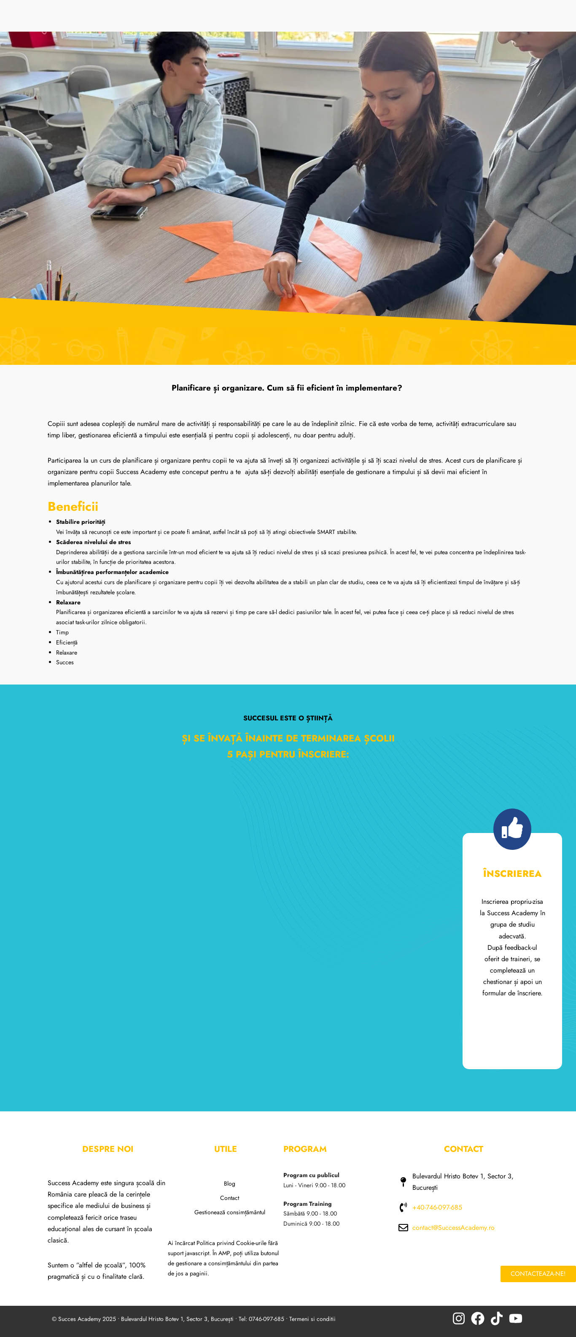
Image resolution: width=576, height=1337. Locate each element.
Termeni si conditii (312, 1319)
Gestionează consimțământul (229, 1212)
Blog (229, 1183)
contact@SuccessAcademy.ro (453, 1227)
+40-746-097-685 (437, 1207)
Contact (229, 1198)
